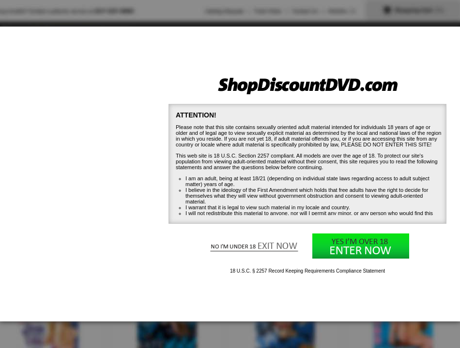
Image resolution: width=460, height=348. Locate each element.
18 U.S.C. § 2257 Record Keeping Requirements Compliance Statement (307, 271)
